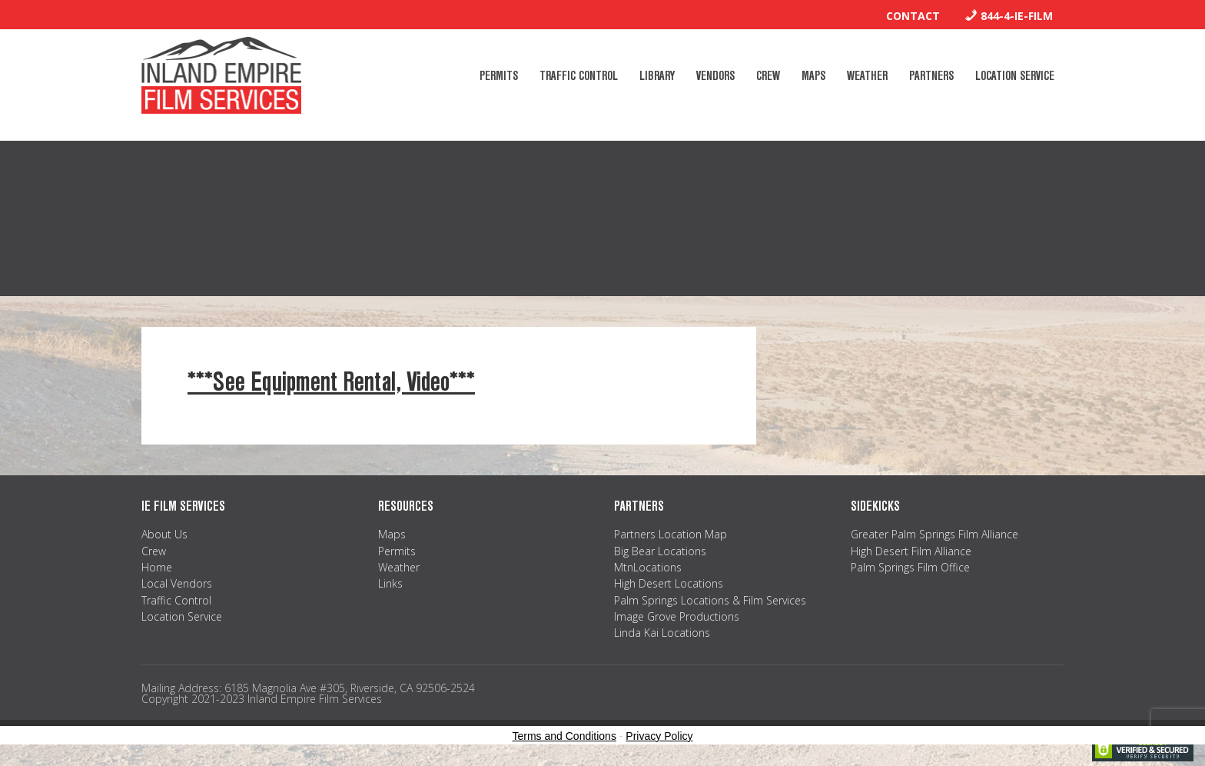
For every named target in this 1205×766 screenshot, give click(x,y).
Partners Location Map (670, 534)
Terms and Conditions (564, 736)
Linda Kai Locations (662, 632)
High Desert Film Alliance (911, 551)
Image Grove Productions (676, 616)
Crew (153, 551)
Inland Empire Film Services (221, 75)
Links (390, 583)
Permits (397, 551)
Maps (392, 534)
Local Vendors (176, 583)
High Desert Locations (668, 583)
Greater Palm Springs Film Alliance (934, 534)
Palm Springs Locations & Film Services (710, 600)
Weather (399, 567)
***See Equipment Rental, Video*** (331, 382)
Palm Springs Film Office (910, 567)
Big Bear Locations (660, 551)
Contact (913, 15)
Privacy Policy (659, 736)
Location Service (181, 616)
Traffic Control (176, 600)
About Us (164, 534)
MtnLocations (648, 567)
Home (156, 567)
